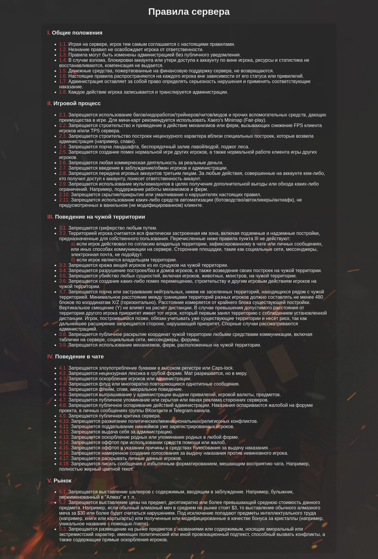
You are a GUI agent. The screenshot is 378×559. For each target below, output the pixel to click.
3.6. (63, 281)
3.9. (63, 344)
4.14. (64, 442)
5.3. (63, 529)
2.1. (63, 114)
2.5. (63, 152)
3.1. (63, 227)
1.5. (63, 70)
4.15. (64, 447)
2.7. (63, 167)
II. (50, 103)
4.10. (64, 421)
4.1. (63, 367)
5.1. (63, 491)
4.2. (63, 373)
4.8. (63, 405)
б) (73, 259)
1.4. (63, 60)
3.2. (63, 233)
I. (49, 33)
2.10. (64, 194)
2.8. (63, 173)
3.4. (63, 270)
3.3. (63, 265)
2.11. (64, 199)
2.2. (63, 125)
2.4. (63, 146)
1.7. (63, 81)
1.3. (63, 54)
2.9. (63, 183)
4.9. (63, 415)
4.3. (63, 378)
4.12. (64, 431)
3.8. (63, 334)
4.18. (64, 463)
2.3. (63, 136)
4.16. (64, 453)
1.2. (63, 49)
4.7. (63, 399)
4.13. (64, 437)
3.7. (63, 291)
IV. (51, 356)
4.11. (64, 426)
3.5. (63, 275)
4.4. (63, 383)
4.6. (63, 394)
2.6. (63, 162)
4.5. (63, 389)
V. (50, 480)
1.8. (63, 92)
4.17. (64, 458)
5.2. (63, 502)
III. (51, 217)
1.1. (63, 44)
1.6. (63, 76)
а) (73, 243)
